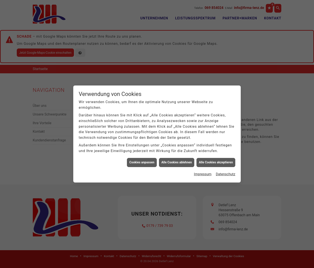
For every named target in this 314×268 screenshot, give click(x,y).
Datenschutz (225, 173)
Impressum (203, 173)
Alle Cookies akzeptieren (216, 161)
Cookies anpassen (141, 161)
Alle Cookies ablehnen (176, 161)
